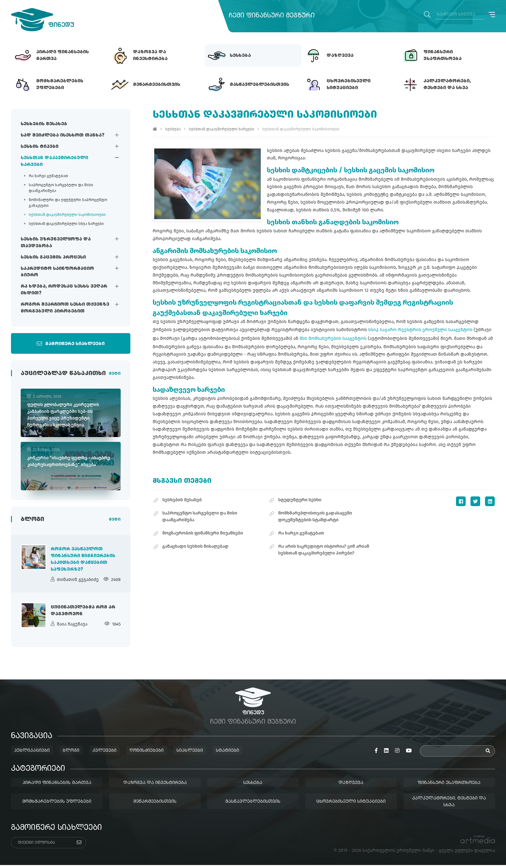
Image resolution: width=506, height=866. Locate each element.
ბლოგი (71, 751)
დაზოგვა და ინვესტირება (155, 783)
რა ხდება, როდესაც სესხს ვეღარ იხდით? (64, 290)
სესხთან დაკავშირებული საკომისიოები (67, 214)
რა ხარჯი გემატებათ (48, 176)
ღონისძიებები (146, 751)
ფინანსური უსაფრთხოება (449, 783)
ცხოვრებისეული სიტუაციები (351, 802)
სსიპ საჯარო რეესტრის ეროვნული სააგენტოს (421, 329)
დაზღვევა (351, 783)
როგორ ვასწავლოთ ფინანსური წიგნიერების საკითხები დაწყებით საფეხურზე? (83, 560)
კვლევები (104, 751)
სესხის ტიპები (39, 146)
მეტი (115, 374)
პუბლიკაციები (32, 751)
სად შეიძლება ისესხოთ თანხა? (63, 135)
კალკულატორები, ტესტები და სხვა (449, 802)
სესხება (173, 129)
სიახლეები (190, 751)
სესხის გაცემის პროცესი (53, 257)
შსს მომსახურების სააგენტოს (333, 338)
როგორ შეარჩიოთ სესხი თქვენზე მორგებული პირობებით (65, 308)
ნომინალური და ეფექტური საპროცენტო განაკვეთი (68, 203)
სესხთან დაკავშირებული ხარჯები (54, 161)
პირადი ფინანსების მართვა (57, 783)
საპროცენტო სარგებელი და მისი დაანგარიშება (61, 188)
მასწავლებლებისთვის (253, 802)
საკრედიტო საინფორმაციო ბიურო (57, 272)
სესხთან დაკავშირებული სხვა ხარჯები (66, 223)
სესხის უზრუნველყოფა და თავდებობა (56, 242)
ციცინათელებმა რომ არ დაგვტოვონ (83, 611)
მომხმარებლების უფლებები (56, 802)
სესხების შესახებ (44, 124)
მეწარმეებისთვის (155, 802)
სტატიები (227, 751)
